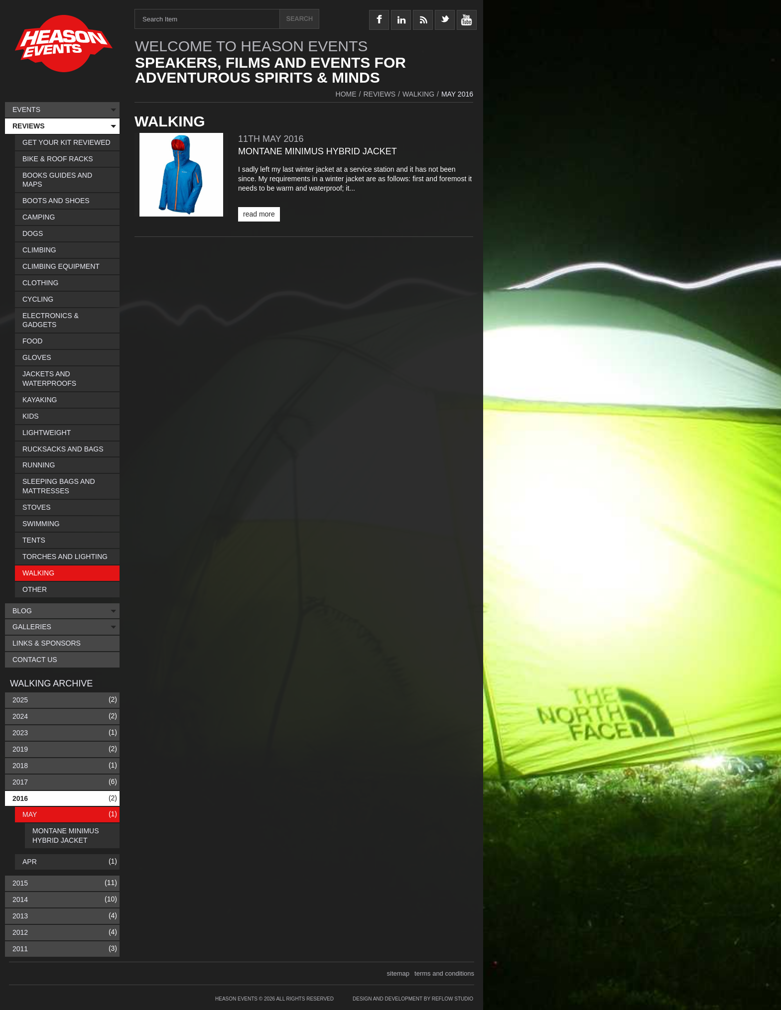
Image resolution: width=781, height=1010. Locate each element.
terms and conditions (444, 973)
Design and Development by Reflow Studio (413, 999)
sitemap (398, 973)
